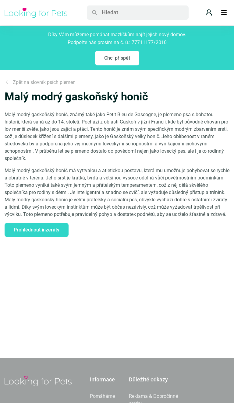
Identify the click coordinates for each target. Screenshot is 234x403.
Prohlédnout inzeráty (36, 230)
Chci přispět (117, 58)
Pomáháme (102, 396)
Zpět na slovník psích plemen (40, 82)
